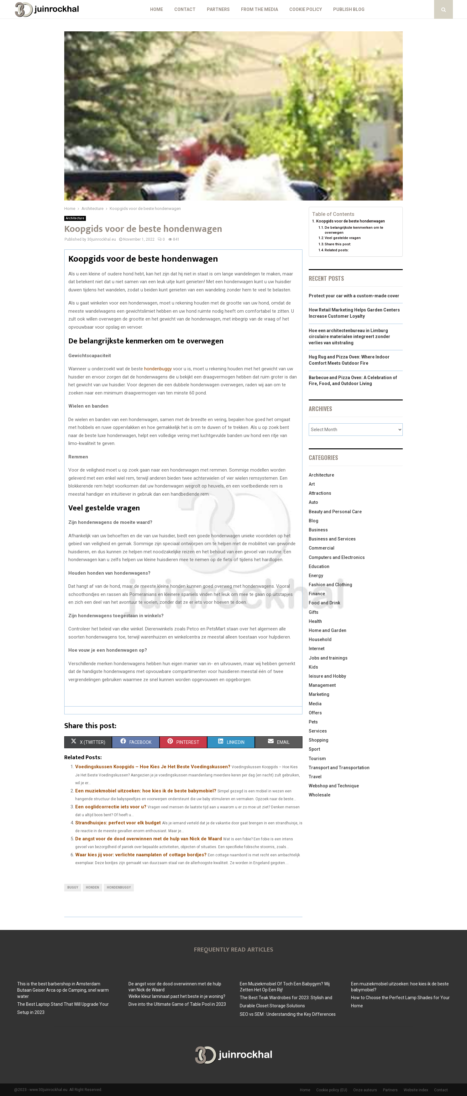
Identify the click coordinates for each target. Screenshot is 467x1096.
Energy (316, 575)
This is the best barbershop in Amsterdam (58, 983)
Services (318, 730)
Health (315, 621)
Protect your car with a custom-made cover (354, 295)
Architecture (75, 218)
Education (319, 566)
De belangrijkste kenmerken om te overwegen (354, 230)
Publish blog (349, 9)
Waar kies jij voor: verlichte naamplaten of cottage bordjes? (141, 855)
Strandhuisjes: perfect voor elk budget (118, 823)
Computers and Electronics (337, 557)
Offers (315, 712)
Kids (313, 667)
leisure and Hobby (327, 676)
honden (92, 887)
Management (322, 685)
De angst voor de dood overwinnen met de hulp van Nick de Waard (148, 839)
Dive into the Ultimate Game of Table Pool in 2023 (177, 1004)
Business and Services (332, 538)
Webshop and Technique (334, 785)
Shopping (318, 740)
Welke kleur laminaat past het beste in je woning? (177, 996)
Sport (314, 749)
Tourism (317, 758)
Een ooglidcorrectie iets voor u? (110, 807)
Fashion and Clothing (330, 584)
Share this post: (338, 244)
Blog (313, 520)
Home (156, 9)
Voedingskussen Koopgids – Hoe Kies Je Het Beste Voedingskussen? (152, 767)
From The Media (259, 9)
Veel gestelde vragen (343, 238)
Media (315, 703)
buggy (72, 887)
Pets (313, 721)
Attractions (320, 493)
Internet (316, 648)
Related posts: (337, 250)
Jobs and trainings (328, 657)
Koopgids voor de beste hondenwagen (350, 221)
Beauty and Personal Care (335, 511)
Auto (313, 502)
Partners (218, 9)
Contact (185, 9)
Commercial (321, 548)
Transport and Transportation (339, 767)
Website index (416, 1090)
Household (320, 639)
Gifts (313, 612)
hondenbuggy (158, 369)
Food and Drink (324, 602)
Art (312, 484)
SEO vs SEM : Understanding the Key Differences (288, 1014)
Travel (315, 776)
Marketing (319, 694)
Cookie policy (305, 9)
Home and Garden (327, 630)
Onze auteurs (365, 1090)
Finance (317, 593)
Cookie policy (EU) (331, 1090)
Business (318, 529)
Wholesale (319, 794)
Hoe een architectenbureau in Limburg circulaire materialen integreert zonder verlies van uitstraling (349, 336)
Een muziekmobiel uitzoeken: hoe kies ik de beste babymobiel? (145, 791)
